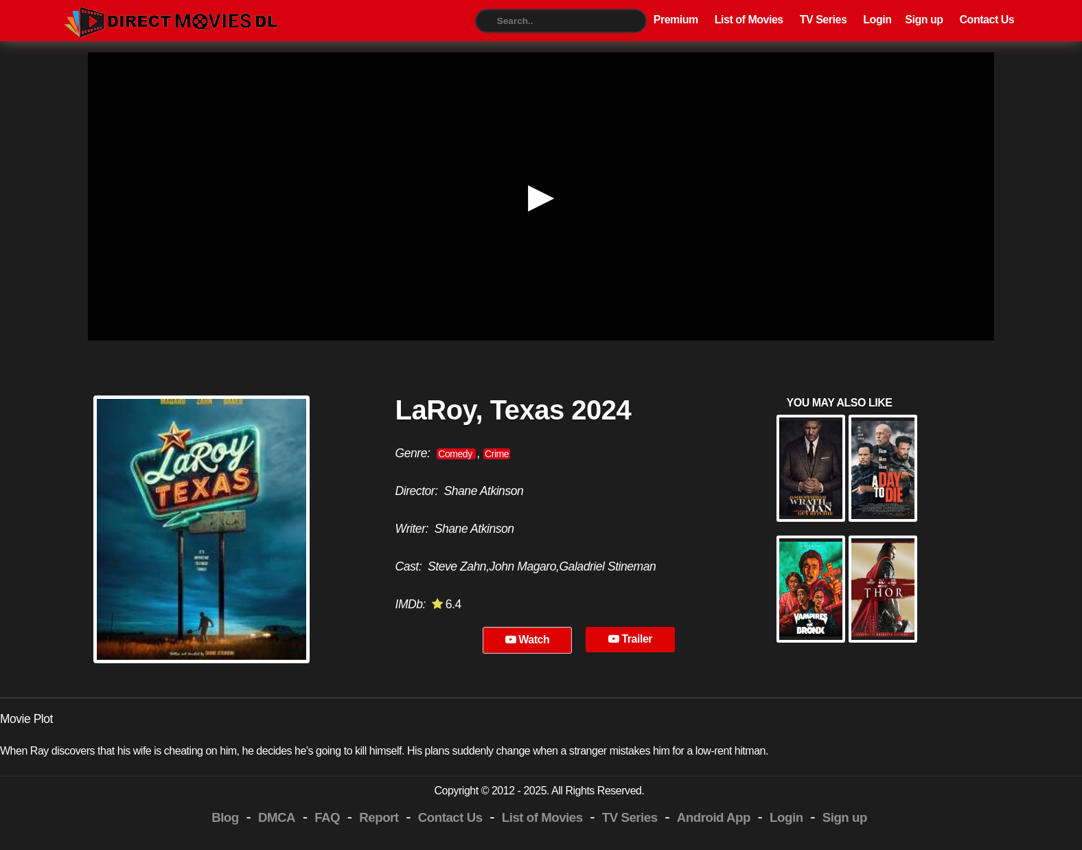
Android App (713, 817)
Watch (527, 639)
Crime (497, 453)
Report (378, 817)
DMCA (276, 817)
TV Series (823, 19)
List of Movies (749, 19)
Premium (676, 19)
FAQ (327, 817)
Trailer (630, 639)
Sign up (924, 19)
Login (877, 19)
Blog (225, 817)
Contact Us (987, 19)
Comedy (456, 453)
